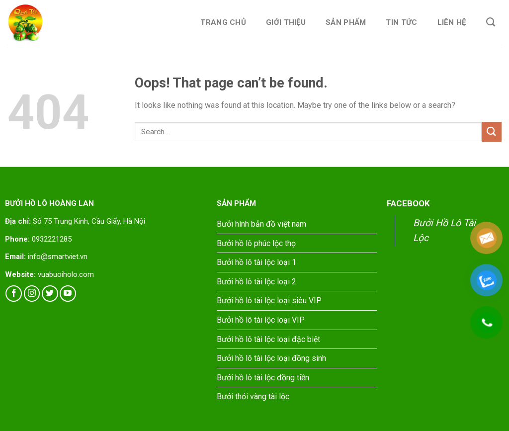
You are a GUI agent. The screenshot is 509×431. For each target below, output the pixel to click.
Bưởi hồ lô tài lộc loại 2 (256, 281)
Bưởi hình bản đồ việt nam (261, 224)
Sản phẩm (346, 22)
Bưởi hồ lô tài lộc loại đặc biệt (268, 339)
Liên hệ (451, 22)
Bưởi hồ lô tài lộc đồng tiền (263, 377)
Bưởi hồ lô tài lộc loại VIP (261, 320)
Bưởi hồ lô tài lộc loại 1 (256, 262)
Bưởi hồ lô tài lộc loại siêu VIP (269, 300)
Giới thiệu (286, 22)
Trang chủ (223, 22)
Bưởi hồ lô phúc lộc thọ (256, 243)
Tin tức (401, 22)
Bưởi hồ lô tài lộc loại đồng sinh (271, 358)
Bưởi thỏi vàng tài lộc (253, 396)
